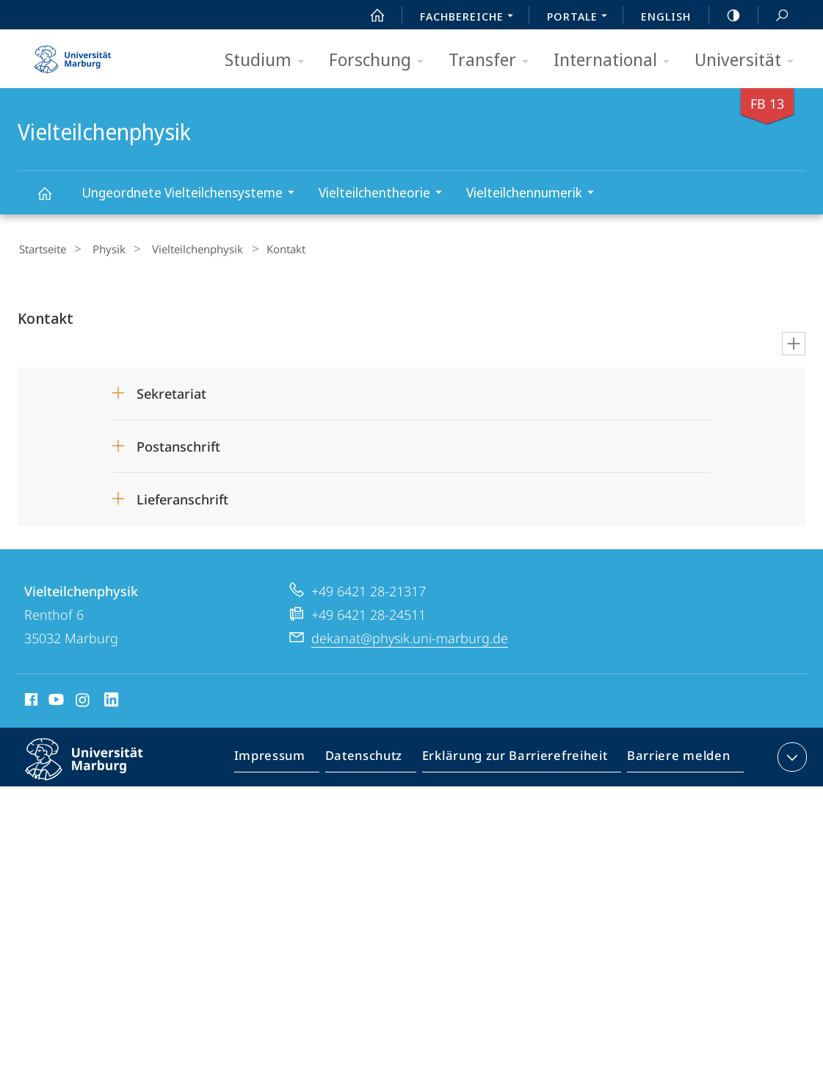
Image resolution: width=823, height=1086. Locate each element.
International (616, 60)
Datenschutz (376, 758)
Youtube (55, 700)
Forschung (381, 60)
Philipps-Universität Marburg (97, 768)
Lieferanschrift (182, 497)
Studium (269, 60)
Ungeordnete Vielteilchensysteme (192, 194)
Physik (100, 249)
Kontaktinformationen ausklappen (790, 755)
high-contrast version (725, 15)
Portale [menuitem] (581, 17)
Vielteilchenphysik (52, 200)
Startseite (41, 249)
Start (369, 15)
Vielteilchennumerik (534, 194)
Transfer (493, 60)
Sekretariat (171, 391)
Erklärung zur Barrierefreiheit (520, 758)
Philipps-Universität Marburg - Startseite (73, 54)
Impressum (287, 758)
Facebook (30, 700)
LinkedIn (112, 700)
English (666, 16)
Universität (749, 60)
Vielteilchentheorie (385, 194)
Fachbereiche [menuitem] (470, 17)
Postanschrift (178, 444)
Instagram (83, 700)
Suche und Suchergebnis (773, 15)
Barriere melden (674, 758)
